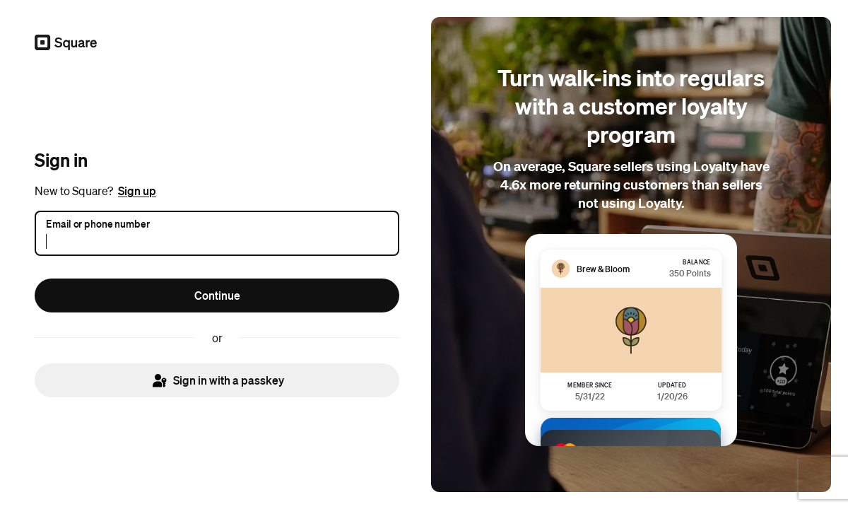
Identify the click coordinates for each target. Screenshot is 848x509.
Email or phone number (98, 222)
